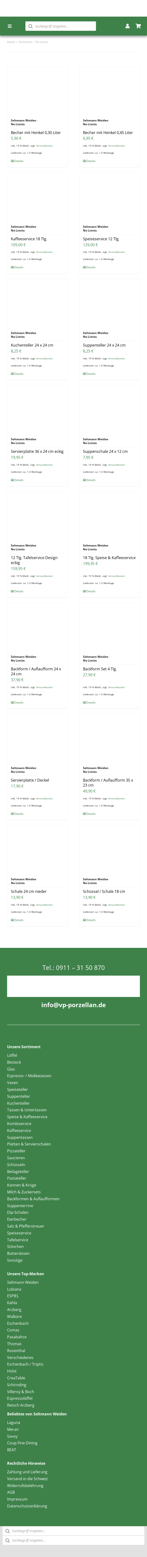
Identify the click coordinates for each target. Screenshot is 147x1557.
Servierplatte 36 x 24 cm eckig (37, 451)
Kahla (12, 1302)
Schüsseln (16, 1164)
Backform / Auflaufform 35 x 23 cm (108, 783)
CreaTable (16, 1378)
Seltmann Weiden (23, 1282)
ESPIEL (13, 1295)
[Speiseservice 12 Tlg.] (109, 196)
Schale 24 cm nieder (29, 891)
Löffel (12, 1055)
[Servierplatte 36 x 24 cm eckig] (37, 409)
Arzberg (14, 1309)
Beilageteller (18, 1171)
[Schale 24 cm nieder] (37, 849)
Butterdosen (18, 1253)
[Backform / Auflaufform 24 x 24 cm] (37, 626)
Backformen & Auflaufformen (33, 1198)
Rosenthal (16, 1350)
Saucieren (16, 1157)
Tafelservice (17, 1239)
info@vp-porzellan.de (73, 1005)
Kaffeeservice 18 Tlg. (29, 238)
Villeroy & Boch (20, 1391)
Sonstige (15, 1260)
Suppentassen (20, 1137)
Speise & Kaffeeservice (27, 1116)
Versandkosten (44, 145)
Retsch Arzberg (20, 1405)
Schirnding (16, 1384)
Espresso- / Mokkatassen (29, 1075)
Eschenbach (18, 1323)
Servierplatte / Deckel (30, 780)
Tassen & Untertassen (27, 1109)
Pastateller (16, 1178)
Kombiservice (19, 1123)
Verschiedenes (20, 1357)
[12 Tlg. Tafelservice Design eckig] (37, 515)
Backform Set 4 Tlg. (100, 669)
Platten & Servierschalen (29, 1144)
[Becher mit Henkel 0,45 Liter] (109, 90)
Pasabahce (17, 1336)
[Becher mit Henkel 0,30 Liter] (37, 90)
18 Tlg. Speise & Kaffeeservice (109, 557)
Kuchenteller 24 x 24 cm (32, 345)
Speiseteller (17, 1089)
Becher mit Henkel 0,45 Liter (108, 132)
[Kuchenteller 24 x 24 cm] (37, 302)
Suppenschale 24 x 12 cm (105, 451)
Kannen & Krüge (21, 1185)
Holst (12, 1371)
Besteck (14, 1062)
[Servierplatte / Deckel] (37, 737)
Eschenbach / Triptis (25, 1364)
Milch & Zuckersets (24, 1192)
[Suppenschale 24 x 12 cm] (109, 409)
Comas (13, 1330)
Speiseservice (19, 1233)
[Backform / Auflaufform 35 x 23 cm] (109, 737)
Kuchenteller (18, 1103)
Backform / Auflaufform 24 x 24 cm (36, 671)
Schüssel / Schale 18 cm (104, 891)
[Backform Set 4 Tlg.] (109, 626)
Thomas (14, 1343)
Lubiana (14, 1289)
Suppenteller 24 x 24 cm (104, 345)
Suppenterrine (20, 1205)
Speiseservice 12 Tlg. (101, 238)
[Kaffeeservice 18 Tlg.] (37, 196)
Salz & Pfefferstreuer (25, 1226)
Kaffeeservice (19, 1130)
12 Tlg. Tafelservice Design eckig (34, 560)
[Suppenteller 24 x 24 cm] (109, 302)
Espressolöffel (19, 1398)
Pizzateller (16, 1151)
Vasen (12, 1082)
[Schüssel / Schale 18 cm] (109, 849)
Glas (11, 1069)
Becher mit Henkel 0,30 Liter (36, 132)
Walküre (14, 1316)
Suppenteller (18, 1096)
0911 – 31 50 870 (80, 967)
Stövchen (15, 1246)
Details (18, 161)
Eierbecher (17, 1219)
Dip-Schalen (17, 1212)
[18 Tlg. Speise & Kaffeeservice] (109, 515)
